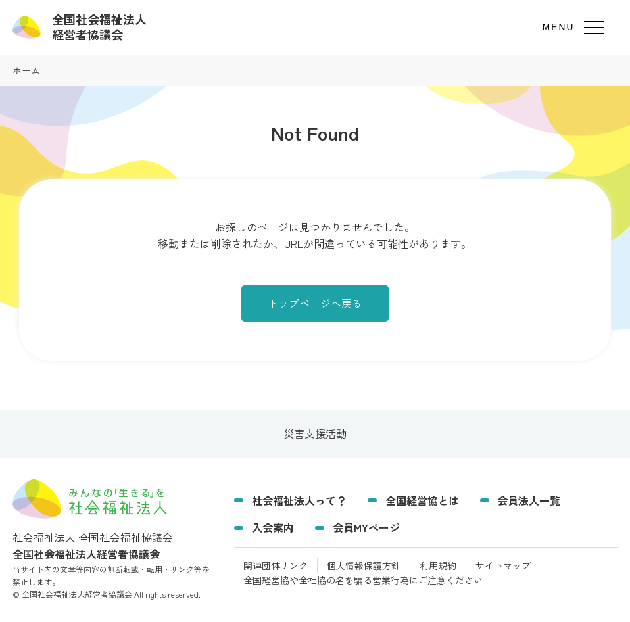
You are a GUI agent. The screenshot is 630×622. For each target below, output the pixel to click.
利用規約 (438, 565)
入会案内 (273, 527)
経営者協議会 (99, 27)
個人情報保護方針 (363, 565)
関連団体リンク (275, 565)
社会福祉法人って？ (299, 500)
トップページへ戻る (315, 303)
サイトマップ (503, 565)
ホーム (26, 70)
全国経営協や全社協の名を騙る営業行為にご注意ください (363, 579)
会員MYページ (366, 527)
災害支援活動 (315, 433)
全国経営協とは (422, 500)
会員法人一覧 (528, 500)
